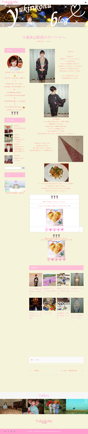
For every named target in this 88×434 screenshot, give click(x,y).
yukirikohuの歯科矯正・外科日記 (14, 193)
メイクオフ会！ (48, 313)
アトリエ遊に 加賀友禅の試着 (68, 370)
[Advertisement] (56, 340)
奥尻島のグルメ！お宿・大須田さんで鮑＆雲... (63, 291)
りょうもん (65, 183)
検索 (23, 168)
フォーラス (68, 59)
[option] (11, 406)
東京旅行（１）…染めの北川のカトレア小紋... (35, 315)
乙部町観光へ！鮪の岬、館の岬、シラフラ (63, 315)
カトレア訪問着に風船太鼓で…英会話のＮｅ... (35, 291)
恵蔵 (62, 128)
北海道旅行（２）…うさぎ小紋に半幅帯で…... (49, 291)
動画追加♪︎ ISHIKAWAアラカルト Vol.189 (19, 139)
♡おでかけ (48, 41)
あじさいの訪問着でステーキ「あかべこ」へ (77, 318)
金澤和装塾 (7, 101)
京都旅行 (36, 370)
